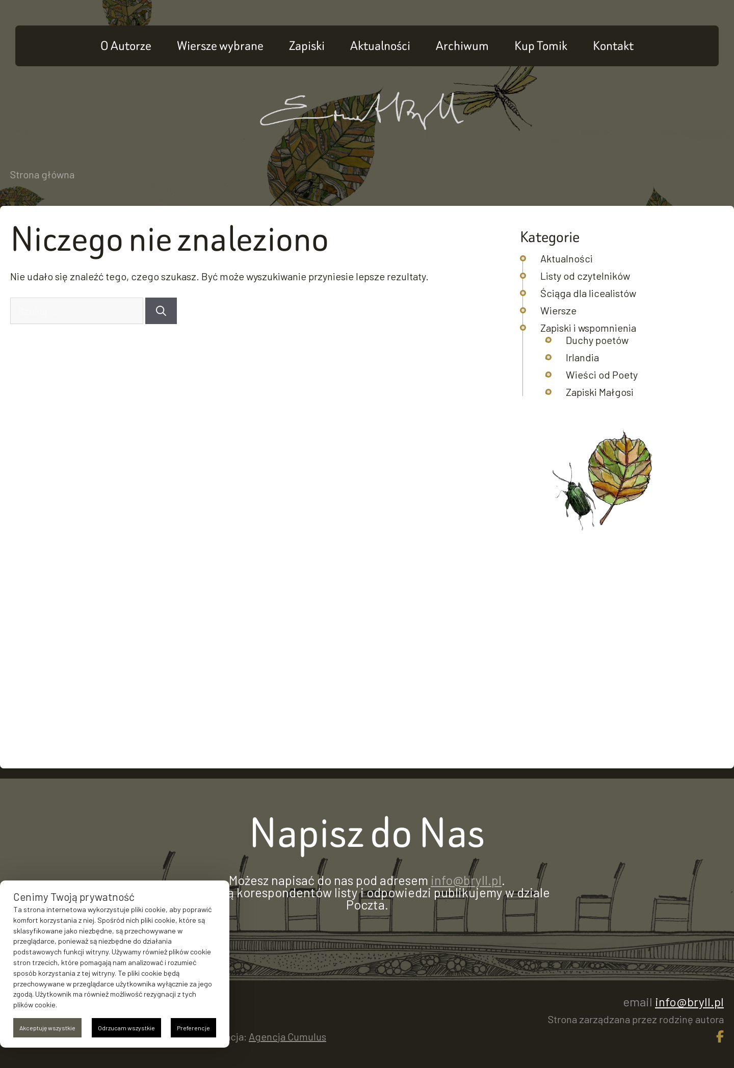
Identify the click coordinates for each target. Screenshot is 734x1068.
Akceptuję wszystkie (47, 1027)
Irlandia (582, 357)
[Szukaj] (161, 311)
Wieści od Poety (602, 374)
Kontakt (613, 46)
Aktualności (380, 46)
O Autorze (125, 46)
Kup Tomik (540, 46)
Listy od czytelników (585, 276)
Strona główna (42, 174)
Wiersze (558, 310)
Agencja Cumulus (287, 1036)
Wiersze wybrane (220, 46)
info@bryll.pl (466, 880)
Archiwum (462, 46)
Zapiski (307, 46)
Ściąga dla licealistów (588, 293)
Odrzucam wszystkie (126, 1027)
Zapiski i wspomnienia (588, 328)
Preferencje (193, 1027)
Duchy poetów (597, 340)
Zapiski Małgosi (600, 392)
